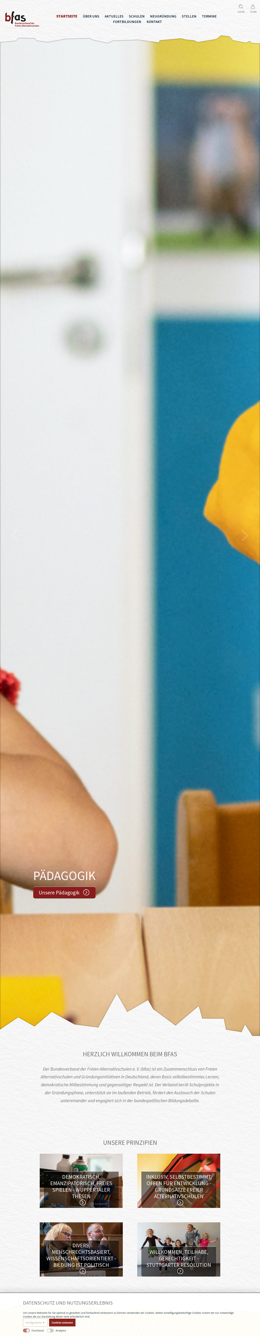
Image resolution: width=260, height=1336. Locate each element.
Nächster (244, 535)
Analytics (61, 1330)
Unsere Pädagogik (59, 892)
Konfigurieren (34, 1322)
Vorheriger (15, 535)
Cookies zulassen (62, 1322)
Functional (38, 1330)
